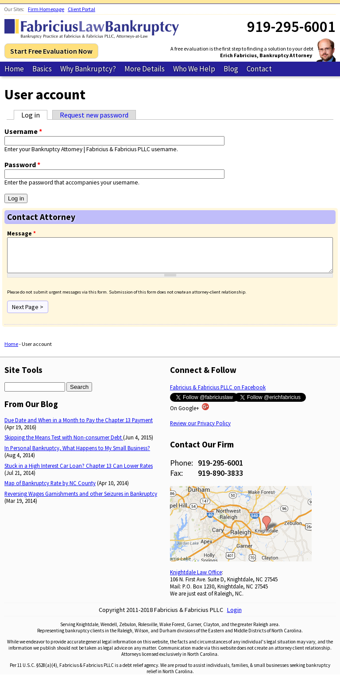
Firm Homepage (46, 9)
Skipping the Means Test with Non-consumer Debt (63, 443)
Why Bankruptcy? (88, 69)
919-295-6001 (220, 469)
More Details (144, 69)
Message (21, 233)
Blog (231, 69)
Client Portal (81, 9)
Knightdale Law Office (196, 578)
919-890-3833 (220, 479)
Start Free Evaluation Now (51, 51)
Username (23, 131)
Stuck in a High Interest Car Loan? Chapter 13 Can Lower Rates (78, 472)
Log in (34, 114)
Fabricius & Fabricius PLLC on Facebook (218, 393)
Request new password (94, 114)
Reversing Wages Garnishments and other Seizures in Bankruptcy (80, 500)
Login (234, 616)
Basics (42, 69)
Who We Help (194, 69)
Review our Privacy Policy (200, 429)
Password (22, 164)
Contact (259, 69)
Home (14, 69)
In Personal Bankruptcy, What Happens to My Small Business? (77, 454)
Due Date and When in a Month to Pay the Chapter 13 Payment (78, 426)
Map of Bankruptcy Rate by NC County (50, 489)
